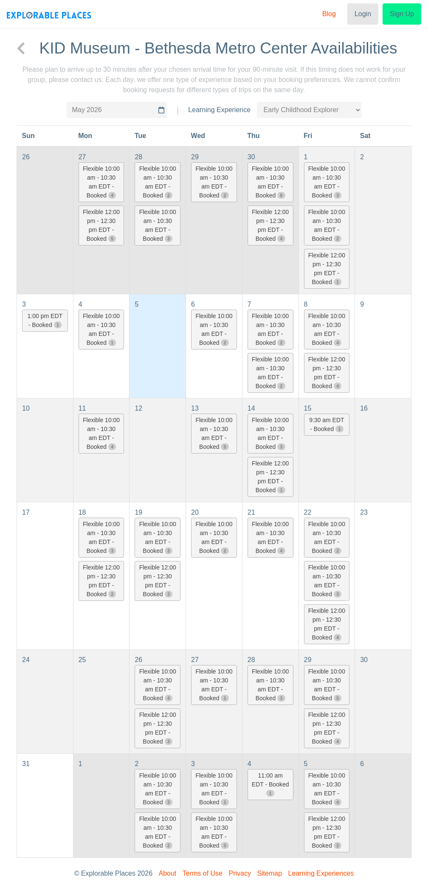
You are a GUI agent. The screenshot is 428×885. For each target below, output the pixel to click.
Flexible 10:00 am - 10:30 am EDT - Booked (101, 182)
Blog (329, 13)
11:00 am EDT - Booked (270, 784)
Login (363, 13)
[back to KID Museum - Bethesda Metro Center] (21, 48)
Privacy (239, 873)
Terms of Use (202, 873)
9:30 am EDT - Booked (326, 424)
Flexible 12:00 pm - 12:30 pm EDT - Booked (101, 225)
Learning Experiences (321, 873)
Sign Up (402, 13)
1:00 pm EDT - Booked (45, 320)
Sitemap (269, 873)
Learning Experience (219, 109)
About (168, 873)
